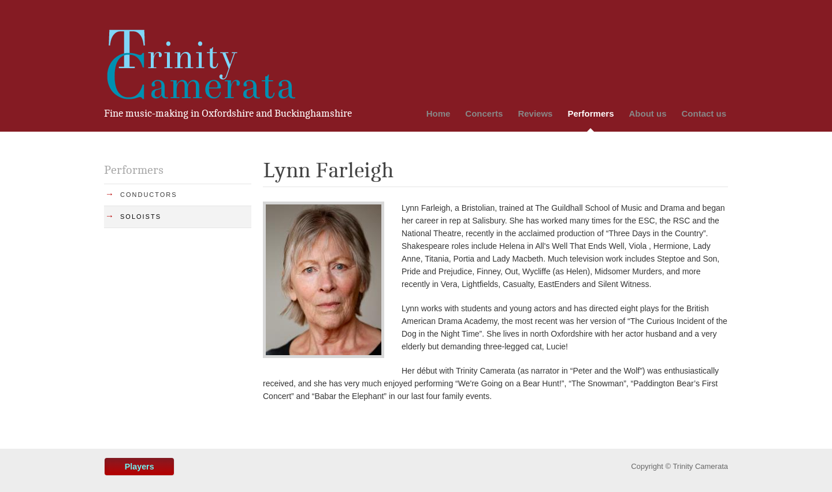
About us (647, 113)
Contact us (703, 113)
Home (438, 113)
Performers (590, 113)
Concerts (484, 113)
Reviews (535, 113)
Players (139, 466)
